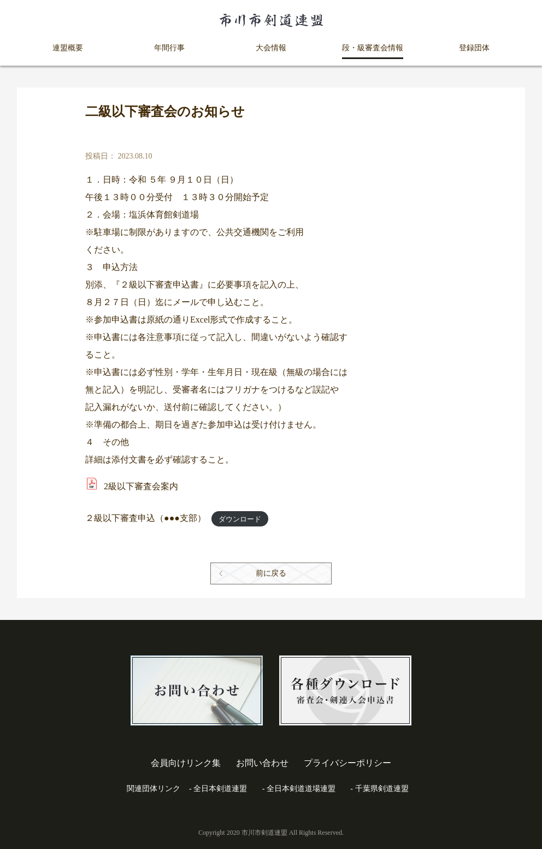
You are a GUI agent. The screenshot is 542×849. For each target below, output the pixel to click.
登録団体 (474, 48)
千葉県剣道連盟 (382, 788)
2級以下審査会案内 (141, 486)
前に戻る (271, 573)
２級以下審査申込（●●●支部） (145, 518)
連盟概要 (67, 48)
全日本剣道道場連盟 (301, 788)
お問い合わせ (262, 763)
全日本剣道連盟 (220, 788)
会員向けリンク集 (186, 763)
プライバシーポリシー (347, 763)
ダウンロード (240, 518)
